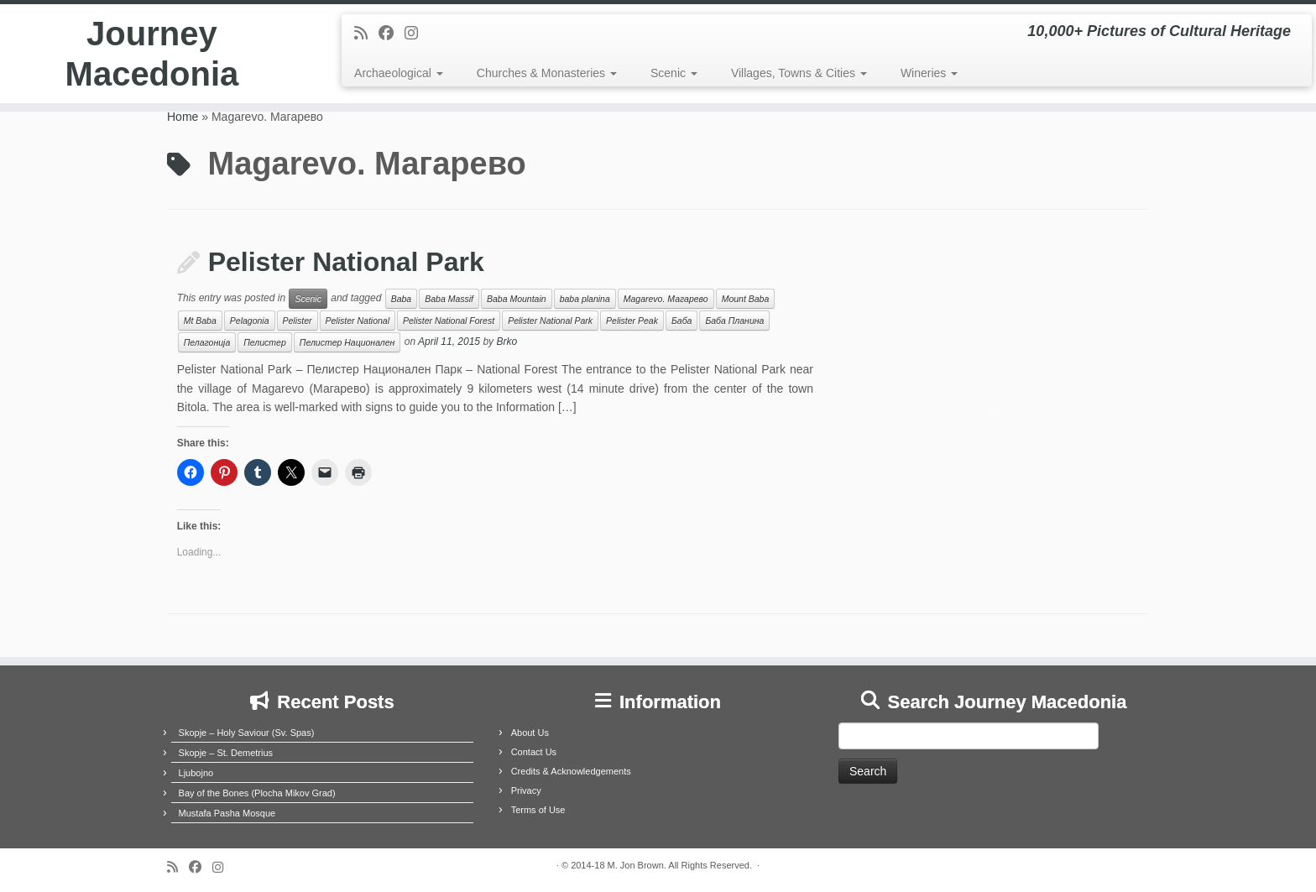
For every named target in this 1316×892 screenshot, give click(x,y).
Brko (506, 342)
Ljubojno (196, 773)
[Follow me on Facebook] (392, 33)
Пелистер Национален (347, 342)
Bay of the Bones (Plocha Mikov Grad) (257, 793)
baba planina (585, 299)
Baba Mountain (516, 299)
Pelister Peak (632, 321)
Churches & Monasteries (547, 73)
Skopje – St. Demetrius (226, 753)
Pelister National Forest (448, 321)
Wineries (929, 73)
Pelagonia (249, 321)
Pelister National (357, 321)
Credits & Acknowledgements (571, 771)
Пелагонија (207, 342)
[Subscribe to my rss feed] (366, 33)
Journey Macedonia (152, 53)
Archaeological (398, 73)
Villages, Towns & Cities (799, 73)
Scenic (673, 73)
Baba (401, 299)
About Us (530, 733)
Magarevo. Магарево (666, 299)
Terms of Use (538, 810)
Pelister (297, 321)
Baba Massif (449, 299)
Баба (681, 321)
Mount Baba (746, 299)
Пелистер (264, 342)
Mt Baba (200, 321)
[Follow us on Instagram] (417, 33)
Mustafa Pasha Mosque (227, 813)
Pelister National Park (346, 262)
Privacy (526, 790)
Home (182, 116)
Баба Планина (734, 321)
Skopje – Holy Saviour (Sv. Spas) (247, 733)
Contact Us (533, 752)
